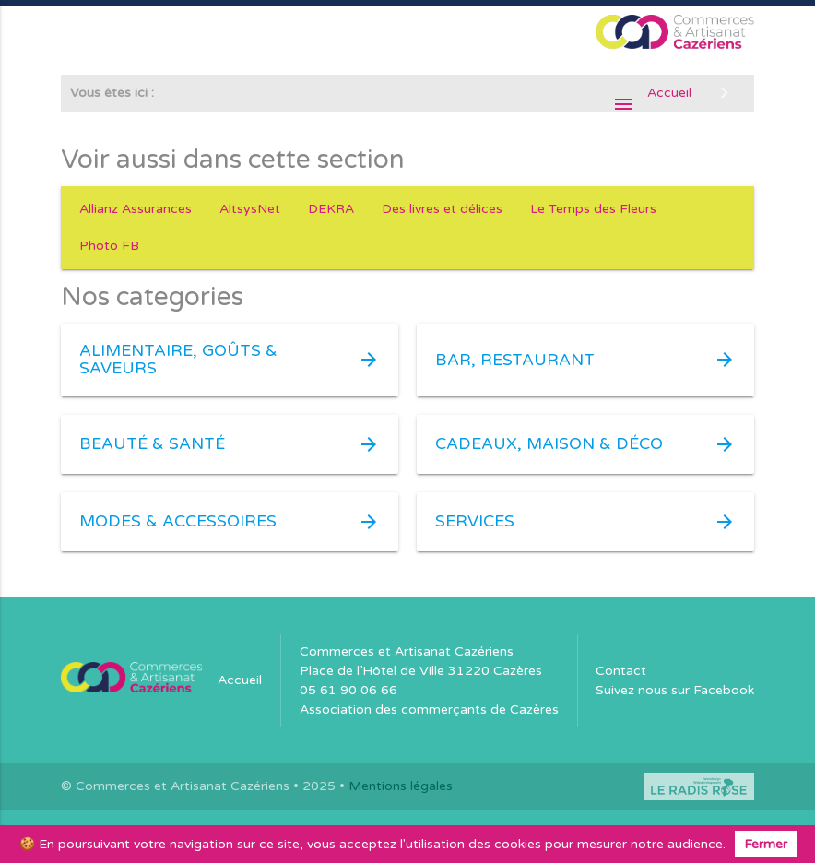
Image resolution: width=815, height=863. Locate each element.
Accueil (240, 680)
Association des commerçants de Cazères (429, 709)
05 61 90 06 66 (348, 690)
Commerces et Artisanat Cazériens (407, 651)
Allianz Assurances (135, 209)
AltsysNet (249, 209)
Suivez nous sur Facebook (675, 690)
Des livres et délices (442, 209)
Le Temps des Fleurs (593, 209)
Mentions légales (400, 786)
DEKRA (331, 209)
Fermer (765, 844)
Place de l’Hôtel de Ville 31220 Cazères (421, 671)
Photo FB (109, 246)
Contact (621, 671)
